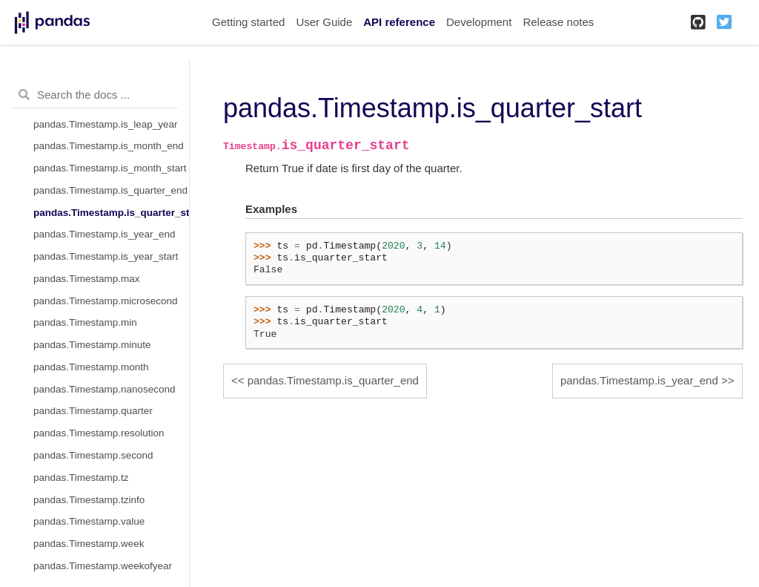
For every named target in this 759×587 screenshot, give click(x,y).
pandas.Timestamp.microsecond (105, 300)
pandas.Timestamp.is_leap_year (105, 124)
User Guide (324, 22)
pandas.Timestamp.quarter (93, 410)
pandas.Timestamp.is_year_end (104, 234)
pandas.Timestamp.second (93, 455)
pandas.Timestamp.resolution (99, 433)
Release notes (558, 22)
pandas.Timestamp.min (85, 322)
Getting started (248, 22)
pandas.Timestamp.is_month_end (108, 145)
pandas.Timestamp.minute (92, 344)
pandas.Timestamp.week (89, 543)
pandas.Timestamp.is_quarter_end (110, 190)
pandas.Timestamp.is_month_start (110, 168)
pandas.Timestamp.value (89, 521)
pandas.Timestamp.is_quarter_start (111, 212)
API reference (399, 22)
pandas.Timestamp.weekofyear (102, 565)
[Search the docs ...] (94, 95)
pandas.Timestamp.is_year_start (105, 256)
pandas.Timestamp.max (86, 278)
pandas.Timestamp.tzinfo (89, 499)
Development (478, 22)
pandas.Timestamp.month (91, 367)
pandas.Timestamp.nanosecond (104, 389)
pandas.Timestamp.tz (81, 477)
